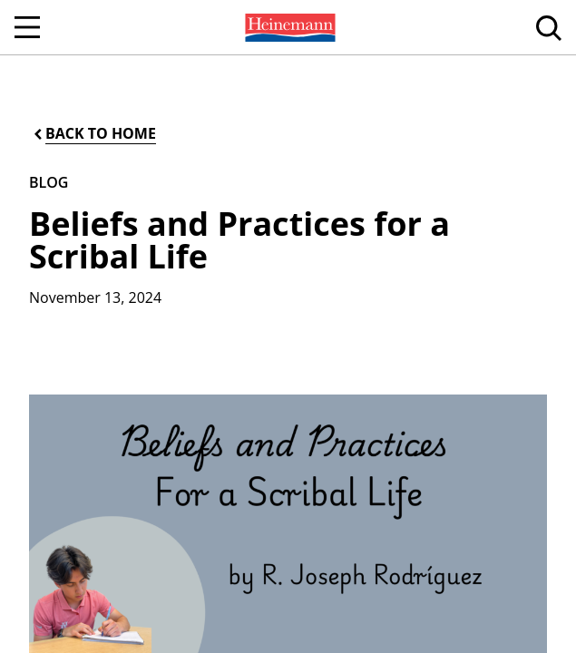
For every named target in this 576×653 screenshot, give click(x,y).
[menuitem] (288, 27)
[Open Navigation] (27, 27)
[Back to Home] (93, 133)
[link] (288, 27)
